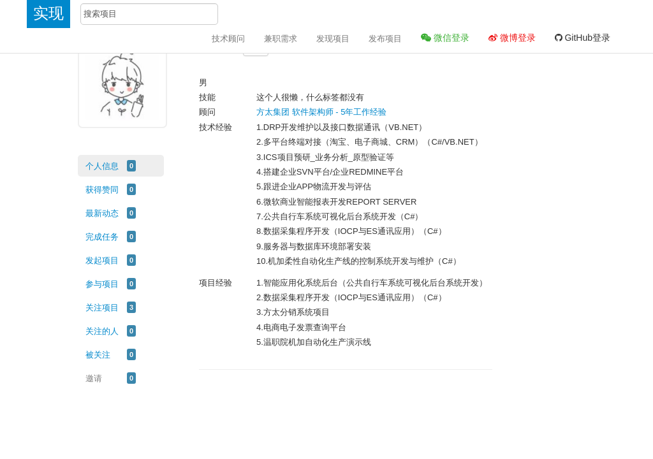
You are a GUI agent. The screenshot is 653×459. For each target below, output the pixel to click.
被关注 (97, 355)
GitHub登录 (582, 38)
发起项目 (102, 260)
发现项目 (332, 38)
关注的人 (102, 331)
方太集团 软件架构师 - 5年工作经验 (321, 112)
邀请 (93, 378)
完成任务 (102, 237)
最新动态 (102, 213)
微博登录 (512, 38)
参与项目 (102, 284)
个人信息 (102, 166)
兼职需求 (280, 38)
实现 (48, 13)
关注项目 (102, 307)
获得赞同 (102, 189)
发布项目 (385, 38)
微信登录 (445, 38)
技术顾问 (228, 38)
